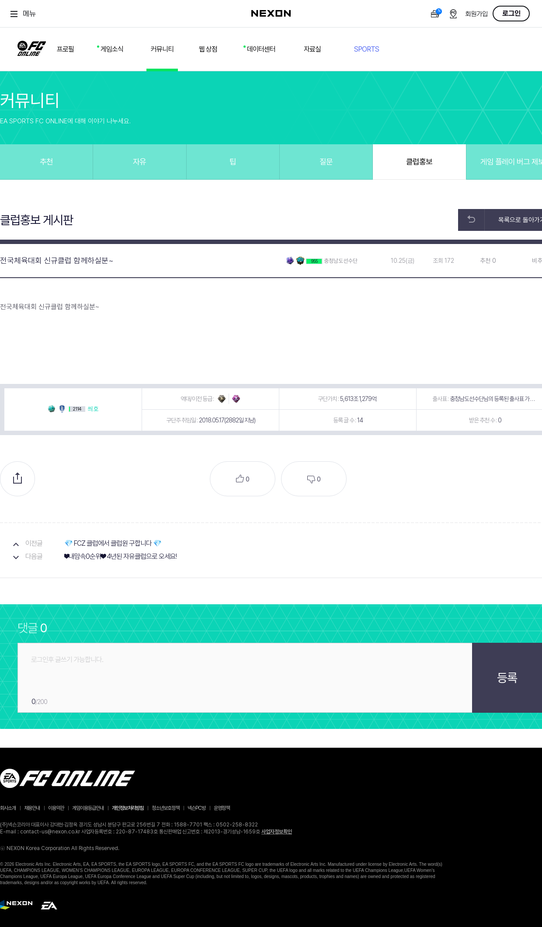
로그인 (511, 13)
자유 (139, 161)
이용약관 (56, 808)
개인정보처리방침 (127, 808)
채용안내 (32, 808)
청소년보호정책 (165, 808)
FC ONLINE (31, 46)
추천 (46, 161)
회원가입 (476, 14)
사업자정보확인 (276, 832)
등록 (507, 677)
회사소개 (8, 808)
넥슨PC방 (196, 808)
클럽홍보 (419, 161)
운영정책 (221, 808)
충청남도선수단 (341, 261)
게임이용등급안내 (88, 808)
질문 (326, 161)
